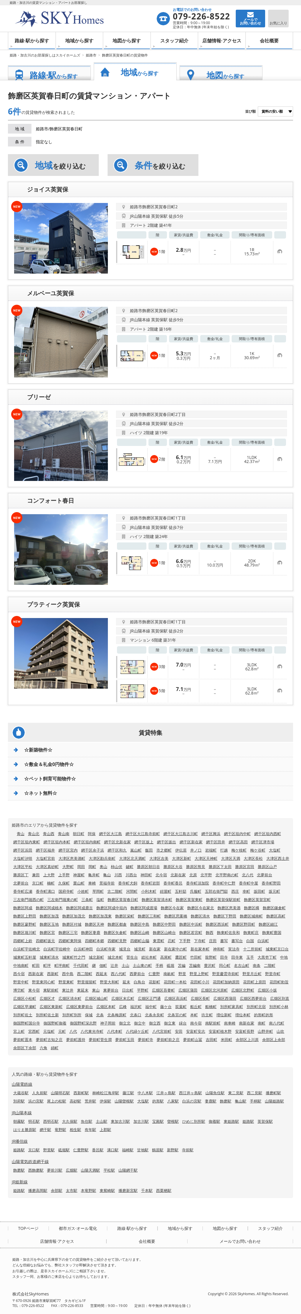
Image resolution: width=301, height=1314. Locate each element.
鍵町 (129, 866)
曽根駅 (173, 1121)
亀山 (107, 874)
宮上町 (19, 1031)
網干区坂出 (166, 842)
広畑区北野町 (242, 990)
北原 (193, 874)
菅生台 (132, 957)
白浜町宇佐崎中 (57, 949)
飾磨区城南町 (251, 916)
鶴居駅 (157, 1150)
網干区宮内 (68, 850)
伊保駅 (105, 1101)
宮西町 (34, 1031)
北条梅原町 (116, 1014)
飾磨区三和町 (149, 916)
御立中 (140, 1023)
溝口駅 (112, 1150)
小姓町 (83, 891)
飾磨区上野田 (24, 916)
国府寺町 (66, 891)
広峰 (123, 1006)
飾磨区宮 (47, 932)
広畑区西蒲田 (224, 998)
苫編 (181, 965)
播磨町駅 (273, 1092)
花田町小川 (199, 982)
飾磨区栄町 (124, 916)
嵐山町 (136, 850)
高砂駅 (75, 1101)
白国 (250, 940)
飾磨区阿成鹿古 (79, 907)
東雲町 (158, 940)
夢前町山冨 (192, 1039)
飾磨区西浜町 (217, 924)
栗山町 (79, 883)
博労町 (19, 990)
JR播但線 (20, 1141)
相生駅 (75, 1129)
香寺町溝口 (45, 891)
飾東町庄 (251, 932)
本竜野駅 (88, 1190)
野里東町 (66, 982)
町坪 (47, 965)
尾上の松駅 (56, 1101)
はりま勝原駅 (24, 1129)
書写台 (237, 940)
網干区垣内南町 (87, 842)
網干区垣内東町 (26, 842)
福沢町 (136, 1006)
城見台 (125, 949)
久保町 (64, 883)
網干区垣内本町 (57, 842)
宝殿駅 (158, 1121)
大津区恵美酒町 (71, 858)
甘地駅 (142, 1150)
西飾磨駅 (36, 1170)
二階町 (269, 965)
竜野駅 (60, 1129)
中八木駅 (145, 1092)
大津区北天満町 (132, 858)
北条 (100, 1014)
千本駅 (147, 1190)
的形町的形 (263, 1014)
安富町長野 (244, 1031)
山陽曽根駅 (124, 1101)
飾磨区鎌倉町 (274, 907)
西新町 (52, 973)
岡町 (92, 866)
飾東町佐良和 (228, 932)
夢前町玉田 (124, 1039)
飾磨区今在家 (172, 907)
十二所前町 (252, 949)
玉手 (250, 957)
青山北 (33, 833)
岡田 (81, 866)
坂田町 (259, 891)
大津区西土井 (277, 858)
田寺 (224, 957)
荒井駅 (90, 1101)
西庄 (235, 891)
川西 (118, 874)
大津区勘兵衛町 (102, 858)
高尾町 (166, 957)
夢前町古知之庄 (49, 1039)
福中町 (151, 1006)
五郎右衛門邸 (216, 891)
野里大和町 (109, 982)
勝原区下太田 (220, 866)
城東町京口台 (277, 949)
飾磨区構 (251, 907)
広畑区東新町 (51, 1006)
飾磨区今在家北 (200, 907)
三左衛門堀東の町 (62, 899)
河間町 (132, 891)
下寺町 (199, 940)
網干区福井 (45, 850)
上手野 (64, 874)
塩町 (100, 899)
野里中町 (21, 982)
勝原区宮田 (244, 866)
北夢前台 (264, 874)
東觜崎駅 (107, 1190)
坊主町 (207, 1014)
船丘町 (196, 1006)
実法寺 (234, 949)
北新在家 (178, 874)
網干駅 (45, 1129)
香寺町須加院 (197, 883)
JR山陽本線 (22, 1112)
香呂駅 (97, 1150)
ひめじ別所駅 (193, 1121)
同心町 (224, 965)
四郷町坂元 (45, 940)
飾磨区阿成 (22, 907)
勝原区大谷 (173, 866)
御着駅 (214, 1121)
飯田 (149, 850)
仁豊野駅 (80, 1150)
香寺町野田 (271, 883)
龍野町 (211, 957)
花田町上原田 (254, 982)
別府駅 (19, 1101)
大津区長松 (253, 858)
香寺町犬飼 (127, 883)
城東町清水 (49, 957)
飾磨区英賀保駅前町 (223, 899)
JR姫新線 (20, 1182)
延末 (126, 982)
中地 (284, 957)
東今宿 (34, 990)
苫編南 (194, 965)
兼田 (36, 874)
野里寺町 (272, 973)
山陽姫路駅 (274, 1101)
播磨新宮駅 (128, 1190)
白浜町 (263, 940)
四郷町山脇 (139, 940)
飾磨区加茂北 (73, 916)
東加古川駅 (120, 1121)
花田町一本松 (175, 982)
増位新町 (224, 1014)
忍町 (171, 940)
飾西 (209, 932)
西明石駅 (50, 1121)
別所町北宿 (256, 1006)
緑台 (183, 1023)
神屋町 (79, 874)
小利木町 (148, 891)
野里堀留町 (86, 982)
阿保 (92, 833)
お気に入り (278, 23)
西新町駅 (81, 1092)
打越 (224, 850)
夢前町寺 (145, 1039)
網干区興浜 (210, 833)
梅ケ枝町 (239, 850)
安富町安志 (195, 1031)
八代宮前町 (161, 1031)
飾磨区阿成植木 (49, 907)
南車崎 (229, 1023)
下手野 (184, 940)
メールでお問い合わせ (240, 1241)
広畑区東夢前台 (79, 1006)
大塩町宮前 (45, 858)
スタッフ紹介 (174, 40)
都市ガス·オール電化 (78, 1228)
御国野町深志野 (83, 1023)
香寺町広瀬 (22, 891)
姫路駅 (248, 1121)
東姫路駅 (231, 1121)
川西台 (131, 874)
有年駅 (90, 1129)
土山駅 (101, 1121)
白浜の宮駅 (191, 1101)
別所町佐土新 (47, 1014)
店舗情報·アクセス (221, 40)
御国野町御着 (55, 1023)
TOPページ (28, 1228)
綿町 (54, 1047)
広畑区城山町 (96, 998)
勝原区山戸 (267, 866)
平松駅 (109, 1170)
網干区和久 (117, 850)
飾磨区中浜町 (190, 924)
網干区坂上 (143, 842)
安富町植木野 (220, 1031)
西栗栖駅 (163, 1190)
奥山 (103, 866)
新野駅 (172, 1150)
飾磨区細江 (268, 924)
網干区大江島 (110, 833)
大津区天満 (230, 858)
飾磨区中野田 (164, 924)
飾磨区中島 (139, 924)
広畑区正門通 (149, 998)
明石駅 (34, 1121)
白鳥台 (139, 982)
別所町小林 (278, 1006)
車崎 (92, 883)
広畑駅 (71, 1170)
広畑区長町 (200, 998)
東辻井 (67, 990)
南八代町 (276, 1023)
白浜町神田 (83, 949)
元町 (62, 1031)
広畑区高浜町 (175, 998)
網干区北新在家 (117, 842)
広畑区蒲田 (188, 990)
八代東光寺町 (92, 1031)
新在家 (154, 949)
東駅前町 (50, 990)
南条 (256, 965)
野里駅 (49, 1150)
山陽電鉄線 (22, 1084)
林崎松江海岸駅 (105, 1092)
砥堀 (170, 965)
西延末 (101, 973)
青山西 (48, 833)
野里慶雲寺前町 (225, 973)
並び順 (250, 111)
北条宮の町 (177, 1014)
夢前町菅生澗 (100, 1039)
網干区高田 (238, 842)
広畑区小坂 (267, 990)
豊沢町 (209, 965)
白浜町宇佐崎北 (26, 949)
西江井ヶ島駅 (190, 1092)
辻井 (114, 965)
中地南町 (21, 965)
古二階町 (115, 891)
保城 (89, 1014)
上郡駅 (105, 1129)
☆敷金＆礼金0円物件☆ (49, 764)
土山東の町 (142, 965)
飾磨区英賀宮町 (257, 899)
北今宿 (161, 874)
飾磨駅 (225, 1101)
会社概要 (269, 40)
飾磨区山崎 (139, 932)
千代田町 (80, 965)
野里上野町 (199, 973)
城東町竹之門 (73, 957)
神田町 (146, 874)
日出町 (127, 990)
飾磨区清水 (200, 916)
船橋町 (211, 1006)
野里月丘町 (252, 973)
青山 (20, 833)
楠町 (51, 883)
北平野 (206, 874)
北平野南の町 (226, 874)
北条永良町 (154, 1014)
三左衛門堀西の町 (28, 899)
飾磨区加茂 (49, 916)
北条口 (135, 1014)
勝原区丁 (21, 874)
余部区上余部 (273, 1039)
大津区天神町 (206, 858)
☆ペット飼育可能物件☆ (50, 778)
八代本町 (114, 1031)
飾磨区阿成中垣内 (111, 907)
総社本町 (149, 957)
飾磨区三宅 (68, 932)
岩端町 (211, 850)
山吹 (280, 1031)
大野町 (68, 866)
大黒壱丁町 (267, 957)
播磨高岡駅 (37, 1190)
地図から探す (127, 40)
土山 (125, 965)
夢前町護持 (75, 1039)
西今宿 (19, 973)
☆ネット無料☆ (40, 793)
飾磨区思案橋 (175, 916)
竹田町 (196, 957)
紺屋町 (165, 891)
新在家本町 (200, 949)
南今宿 (196, 1023)
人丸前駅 (39, 1092)
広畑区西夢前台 (253, 998)
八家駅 (173, 1101)
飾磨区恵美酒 (229, 907)
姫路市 (91, 55)
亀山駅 (240, 1101)
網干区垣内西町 (267, 833)
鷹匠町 (181, 957)
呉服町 (195, 891)
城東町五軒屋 (24, 957)
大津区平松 (22, 866)
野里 (182, 973)
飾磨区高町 (275, 916)
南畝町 (169, 973)
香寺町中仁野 (224, 883)
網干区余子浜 (92, 850)
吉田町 (211, 1039)
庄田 (213, 940)
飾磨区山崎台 (164, 932)
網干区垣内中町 (237, 833)
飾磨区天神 (94, 924)
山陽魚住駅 (215, 1092)
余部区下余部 (24, 1047)
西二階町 (84, 973)
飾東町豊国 (271, 932)
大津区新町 (181, 858)
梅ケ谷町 (257, 850)
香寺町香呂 (173, 883)
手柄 (159, 965)
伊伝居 (181, 850)
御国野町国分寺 (26, 1023)
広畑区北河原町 (214, 990)
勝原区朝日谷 (148, 866)
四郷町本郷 (94, 940)
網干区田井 (215, 842)
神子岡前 (108, 1023)
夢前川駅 (54, 1170)
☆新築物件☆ (38, 750)
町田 (36, 965)
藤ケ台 (166, 1006)
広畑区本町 (106, 1006)
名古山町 (241, 965)
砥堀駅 (64, 1150)
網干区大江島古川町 (180, 833)
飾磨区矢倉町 (115, 932)
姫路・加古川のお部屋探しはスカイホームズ (45, 55)
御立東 (169, 1023)
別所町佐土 (22, 1014)
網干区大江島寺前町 (143, 833)
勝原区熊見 (195, 866)
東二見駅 (235, 1092)
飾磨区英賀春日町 (123, 899)
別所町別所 (71, 1014)
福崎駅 (127, 1150)
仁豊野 (154, 973)
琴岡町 (98, 891)
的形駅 (158, 1101)
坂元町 (274, 891)
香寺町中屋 (248, 883)
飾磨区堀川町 (24, 932)
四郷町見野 (117, 940)
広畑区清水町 (69, 998)
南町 (261, 1023)
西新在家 (36, 973)
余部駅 (56, 1190)
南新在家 (246, 1023)
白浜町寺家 (106, 949)
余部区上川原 (247, 1039)
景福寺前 (107, 883)
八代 (73, 1031)
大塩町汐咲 (22, 858)
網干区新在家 (191, 842)
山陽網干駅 (128, 1170)
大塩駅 (143, 1101)
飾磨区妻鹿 (90, 932)
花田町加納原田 (226, 982)
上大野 (49, 874)
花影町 (154, 982)
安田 (179, 1031)
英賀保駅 (265, 1121)
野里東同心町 (43, 982)
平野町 (142, 990)
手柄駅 (255, 1101)
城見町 (140, 949)
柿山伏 (116, 866)
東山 (96, 990)
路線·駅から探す (32, 40)
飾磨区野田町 (243, 924)
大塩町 (274, 850)
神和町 (219, 949)
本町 (194, 1014)
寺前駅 (187, 1150)
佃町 (103, 965)
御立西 (154, 1023)
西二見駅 (254, 1092)
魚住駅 (86, 1121)
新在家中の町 (175, 949)
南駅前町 (212, 1023)
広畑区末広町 (122, 998)
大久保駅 (69, 1121)
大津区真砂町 (47, 866)
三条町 (87, 899)
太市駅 (71, 1190)
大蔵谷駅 (21, 1092)
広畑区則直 (279, 998)
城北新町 (96, 957)
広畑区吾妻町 (163, 990)
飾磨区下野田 (224, 916)
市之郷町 (164, 850)
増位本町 (242, 1014)
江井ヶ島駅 (165, 1092)
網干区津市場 (262, 842)
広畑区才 (47, 998)
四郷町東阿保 (69, 940)
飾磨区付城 (71, 924)
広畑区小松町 (24, 998)
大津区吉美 (158, 858)
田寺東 (237, 957)
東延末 (82, 990)
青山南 (63, 833)
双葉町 (181, 1006)
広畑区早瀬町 (24, 1006)
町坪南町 (62, 965)
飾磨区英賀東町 (189, 899)
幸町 (246, 891)
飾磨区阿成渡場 (144, 907)
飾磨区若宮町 (190, 932)
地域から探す (79, 40)
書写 (224, 940)
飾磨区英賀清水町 (157, 899)
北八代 (247, 874)
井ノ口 (196, 850)
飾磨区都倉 (117, 924)
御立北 (125, 1023)
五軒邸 (180, 891)
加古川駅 (141, 1121)
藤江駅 (128, 1092)
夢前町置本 (22, 1039)
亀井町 (94, 874)
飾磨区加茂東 (100, 916)
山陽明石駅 (60, 1092)
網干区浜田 (22, 850)
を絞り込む (60, 165)
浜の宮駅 (36, 1101)
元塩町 (49, 1031)
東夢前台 (110, 990)
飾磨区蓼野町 (24, 924)
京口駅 (34, 1150)
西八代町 (118, 973)
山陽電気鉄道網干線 (30, 1161)
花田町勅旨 (279, 982)
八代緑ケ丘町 (137, 1031)
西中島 (67, 973)
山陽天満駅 (90, 1170)
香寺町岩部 (150, 883)
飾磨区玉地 (49, 924)
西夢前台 (137, 973)
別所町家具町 (231, 1006)
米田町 (226, 1039)
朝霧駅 (19, 1121)
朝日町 (78, 833)
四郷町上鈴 (22, 940)
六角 (43, 1047)
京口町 (38, 883)
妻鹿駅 (210, 1101)
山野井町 (265, 1031)
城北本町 (115, 957)
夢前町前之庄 (168, 1039)
